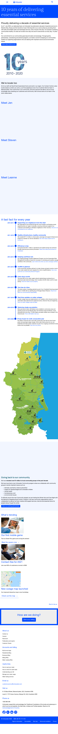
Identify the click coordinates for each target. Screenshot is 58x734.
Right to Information (17, 721)
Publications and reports (8, 641)
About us (5, 631)
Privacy (55, 721)
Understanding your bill (8, 672)
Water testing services (8, 676)
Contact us (5, 634)
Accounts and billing (9, 647)
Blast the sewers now (9, 542)
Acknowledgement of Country (10, 708)
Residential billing (6, 653)
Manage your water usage (9, 674)
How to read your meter (8, 667)
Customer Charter (6, 643)
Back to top (53, 604)
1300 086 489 (6, 701)
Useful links (6, 664)
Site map (35, 721)
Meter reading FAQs (7, 660)
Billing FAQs (5, 657)
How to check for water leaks (9, 669)
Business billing (6, 655)
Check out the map (8, 596)
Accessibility (28, 721)
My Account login (6, 650)
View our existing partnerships (10, 506)
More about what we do (8, 44)
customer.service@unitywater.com (12, 684)
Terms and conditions (45, 721)
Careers (4, 636)
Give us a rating (29, 619)
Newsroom (5, 638)
